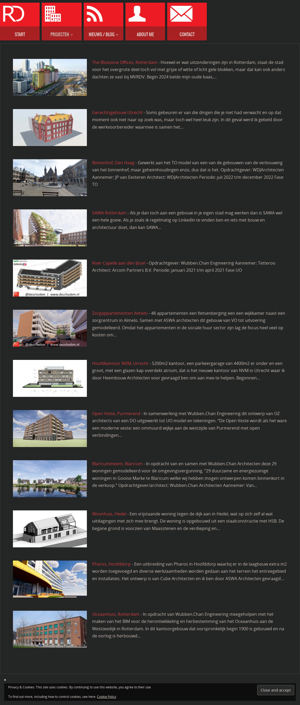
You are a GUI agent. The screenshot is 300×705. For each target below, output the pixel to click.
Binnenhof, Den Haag (113, 163)
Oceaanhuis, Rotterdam (115, 614)
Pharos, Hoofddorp (111, 564)
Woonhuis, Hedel (109, 514)
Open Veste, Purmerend (116, 413)
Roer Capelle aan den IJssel (118, 263)
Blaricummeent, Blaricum (117, 464)
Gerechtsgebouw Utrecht (117, 112)
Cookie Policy (106, 696)
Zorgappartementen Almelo (120, 313)
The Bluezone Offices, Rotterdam (124, 62)
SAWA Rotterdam (109, 213)
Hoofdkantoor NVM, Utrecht (120, 363)
